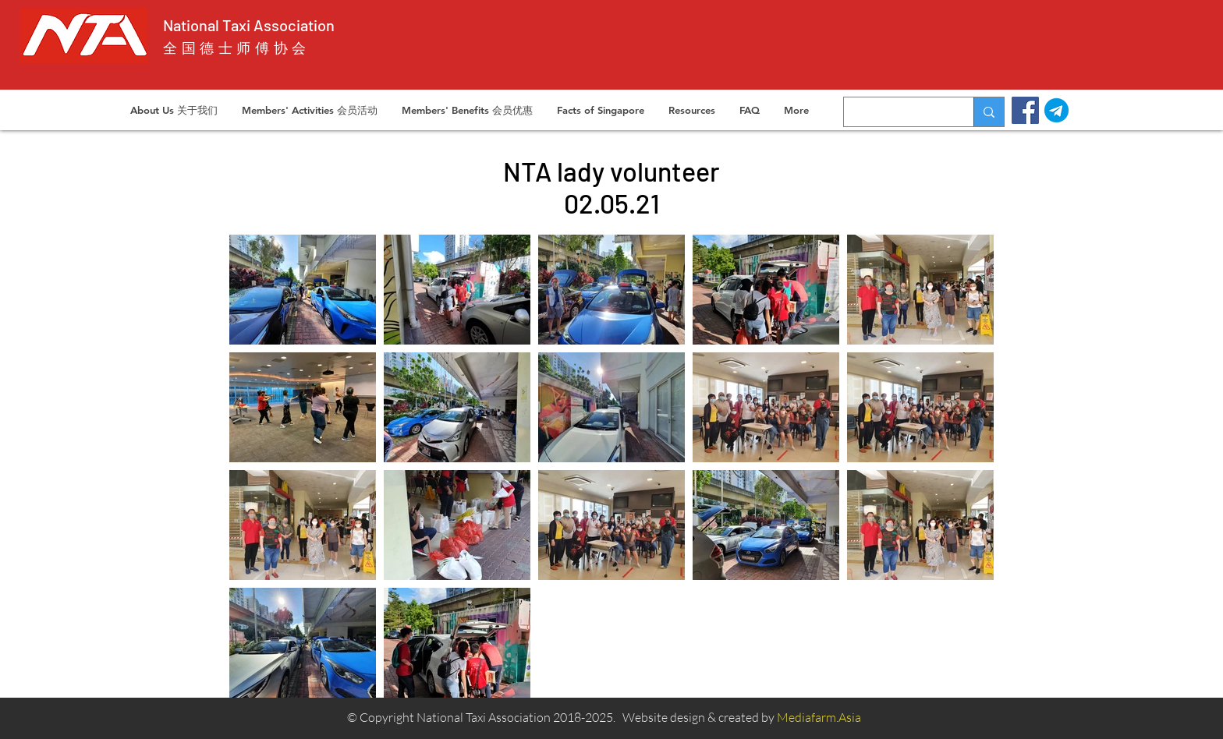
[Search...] (897, 111)
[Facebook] (1025, 110)
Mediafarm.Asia (819, 717)
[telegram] (1056, 110)
